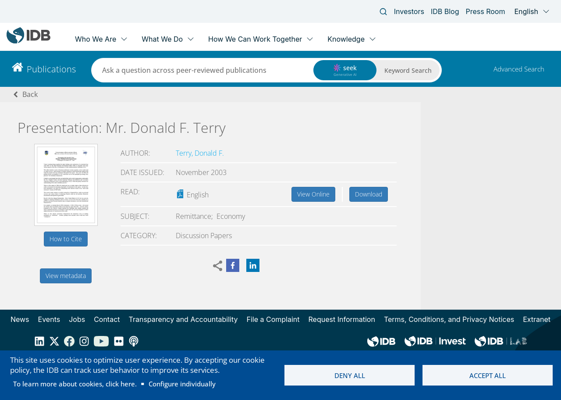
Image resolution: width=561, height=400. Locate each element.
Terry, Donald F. (200, 153)
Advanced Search (519, 68)
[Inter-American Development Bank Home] (28, 41)
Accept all (487, 375)
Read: (130, 191)
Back (30, 94)
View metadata (66, 275)
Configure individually (182, 383)
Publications (51, 69)
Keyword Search (408, 70)
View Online (313, 194)
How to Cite (66, 239)
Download (368, 194)
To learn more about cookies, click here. (75, 383)
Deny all (349, 375)
